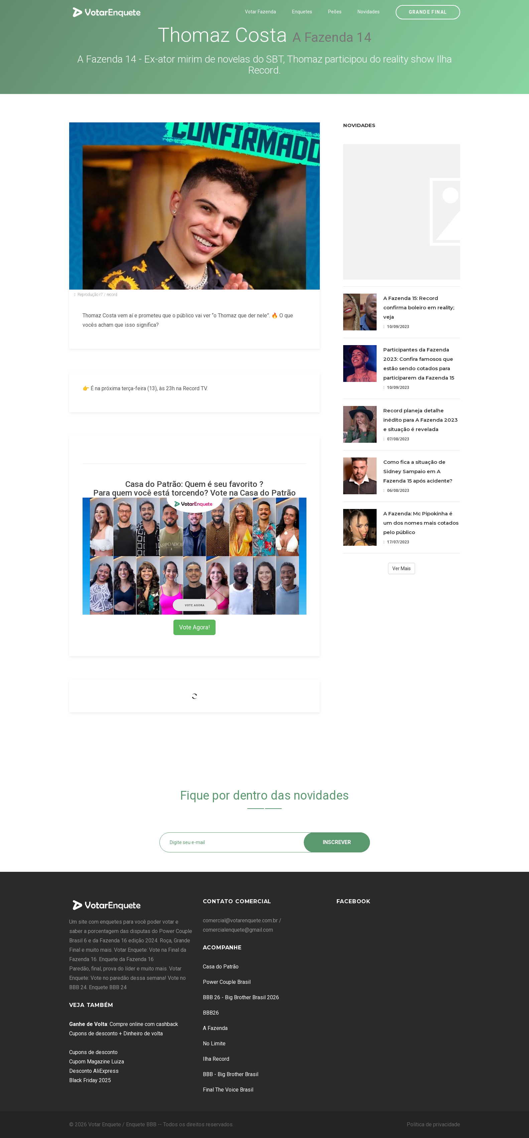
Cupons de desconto (93, 1052)
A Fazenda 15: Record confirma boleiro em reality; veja (418, 307)
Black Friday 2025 (90, 1080)
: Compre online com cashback (123, 1024)
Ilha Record (216, 1059)
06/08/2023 (396, 490)
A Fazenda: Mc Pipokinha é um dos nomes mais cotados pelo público (420, 522)
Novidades (369, 11)
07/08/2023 (396, 439)
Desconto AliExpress (94, 1071)
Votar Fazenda (260, 11)
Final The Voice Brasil (228, 1090)
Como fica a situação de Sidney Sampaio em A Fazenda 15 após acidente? (417, 471)
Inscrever (337, 842)
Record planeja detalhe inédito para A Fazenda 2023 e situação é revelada (420, 419)
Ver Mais (401, 568)
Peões (335, 11)
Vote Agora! (194, 627)
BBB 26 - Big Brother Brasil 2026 (241, 997)
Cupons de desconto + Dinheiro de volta (116, 1033)
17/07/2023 (396, 542)
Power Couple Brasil (227, 982)
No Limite (214, 1043)
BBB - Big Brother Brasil (230, 1074)
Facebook (354, 901)
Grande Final (428, 12)
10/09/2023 (396, 326)
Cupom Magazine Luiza (96, 1061)
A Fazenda (215, 1028)
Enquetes (302, 11)
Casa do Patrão (221, 966)
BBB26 (211, 1013)
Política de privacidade (433, 1124)
